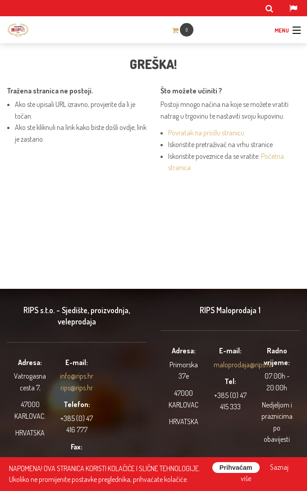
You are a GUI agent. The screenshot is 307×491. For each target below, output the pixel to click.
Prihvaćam (236, 467)
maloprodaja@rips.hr (243, 364)
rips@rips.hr (76, 387)
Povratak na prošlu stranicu (206, 132)
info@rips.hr (76, 375)
